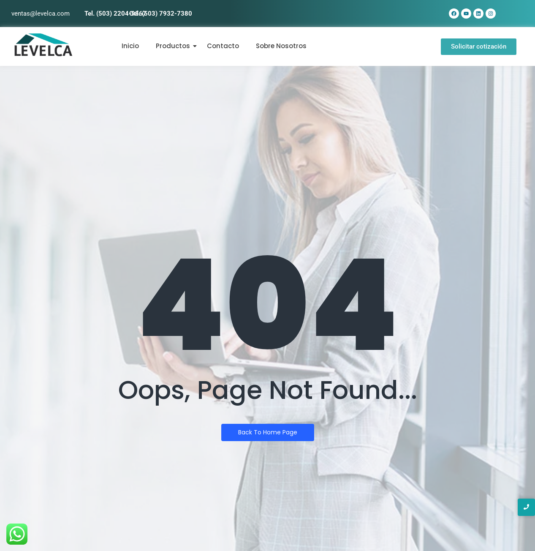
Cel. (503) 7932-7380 (160, 13)
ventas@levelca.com (40, 13)
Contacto (223, 45)
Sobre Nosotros (281, 45)
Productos (173, 45)
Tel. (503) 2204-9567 (115, 13)
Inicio (130, 45)
